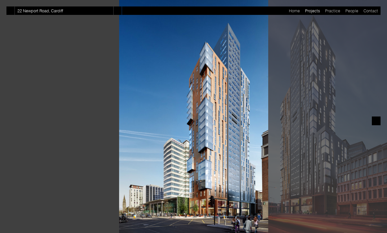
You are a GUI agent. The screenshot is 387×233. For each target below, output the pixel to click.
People (351, 10)
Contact (370, 10)
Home (294, 10)
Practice (332, 10)
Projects (312, 10)
